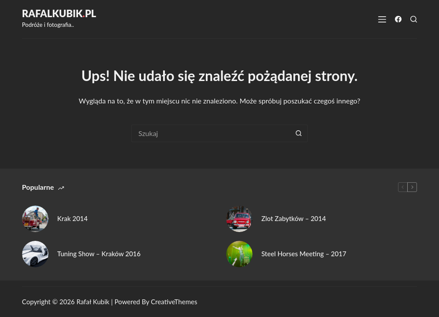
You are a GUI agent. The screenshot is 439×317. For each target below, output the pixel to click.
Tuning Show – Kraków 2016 (99, 254)
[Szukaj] (413, 19)
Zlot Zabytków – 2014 (293, 218)
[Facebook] (398, 19)
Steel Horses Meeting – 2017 (303, 254)
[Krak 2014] (35, 219)
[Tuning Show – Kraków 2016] (35, 254)
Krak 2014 (72, 218)
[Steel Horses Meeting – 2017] (239, 254)
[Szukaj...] (210, 133)
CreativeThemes (174, 302)
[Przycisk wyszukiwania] (299, 133)
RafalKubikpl (59, 13)
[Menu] (382, 19)
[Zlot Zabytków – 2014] (239, 219)
